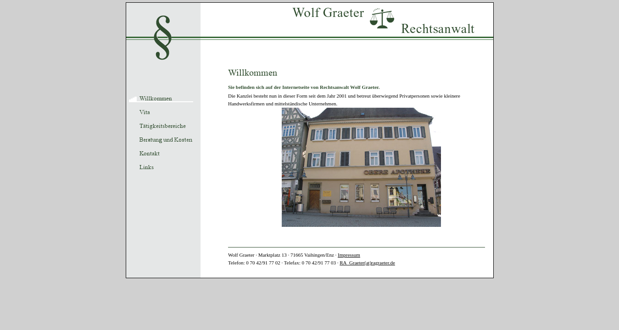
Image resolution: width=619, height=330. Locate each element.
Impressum (349, 255)
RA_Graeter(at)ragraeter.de (367, 262)
